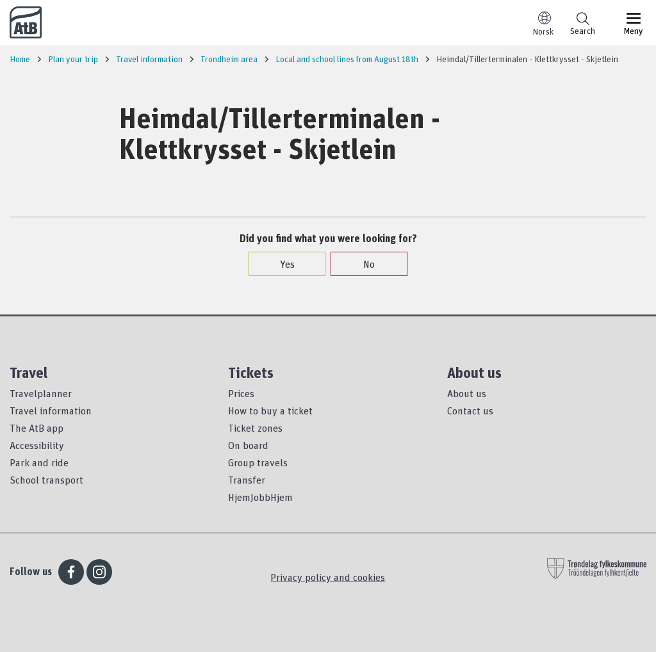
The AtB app (36, 427)
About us (466, 393)
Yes (281, 263)
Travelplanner (41, 393)
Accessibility (37, 445)
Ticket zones (255, 427)
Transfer (246, 479)
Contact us (470, 410)
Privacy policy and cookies (327, 577)
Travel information (51, 410)
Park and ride (39, 462)
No (362, 263)
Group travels (258, 462)
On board (248, 445)
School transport (46, 479)
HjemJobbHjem (260, 497)
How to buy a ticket (270, 410)
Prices (241, 393)
